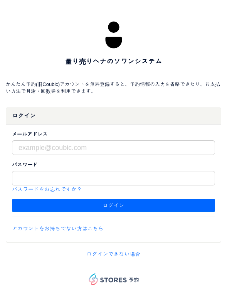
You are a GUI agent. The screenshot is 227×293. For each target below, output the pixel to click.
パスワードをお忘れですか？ (47, 189)
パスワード (24, 165)
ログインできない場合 (114, 254)
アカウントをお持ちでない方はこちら (58, 229)
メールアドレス (30, 134)
